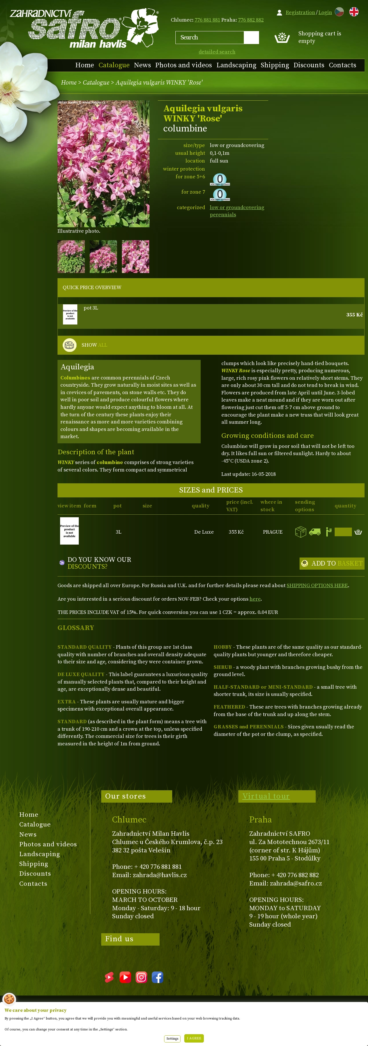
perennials (223, 214)
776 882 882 (251, 20)
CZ (338, 10)
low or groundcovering (237, 207)
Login (325, 12)
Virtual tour (266, 796)
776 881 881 (207, 20)
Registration (300, 12)
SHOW (94, 345)
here (255, 599)
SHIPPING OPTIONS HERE (317, 585)
